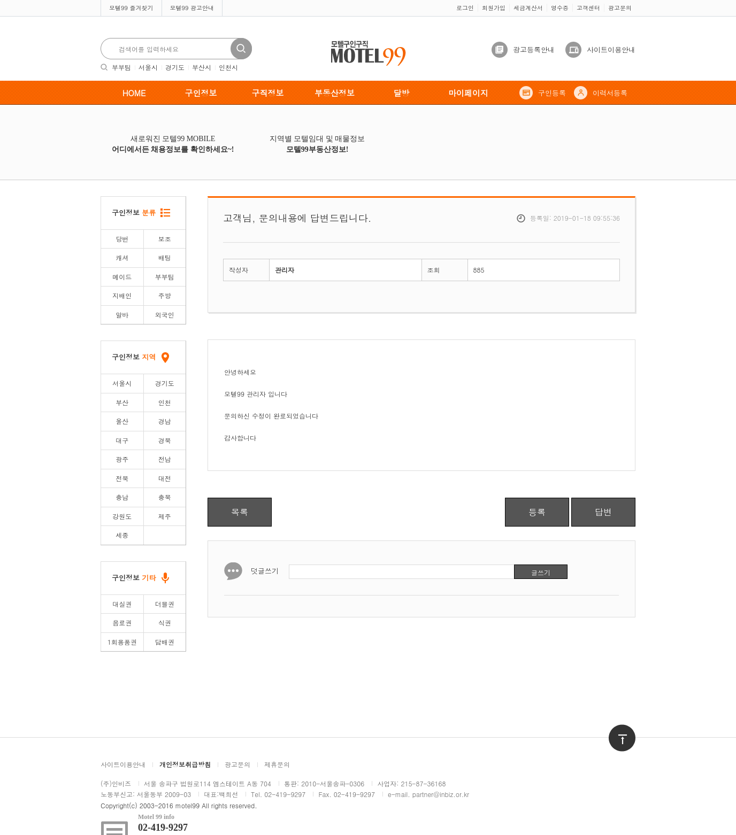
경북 (164, 440)
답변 (603, 512)
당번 (122, 238)
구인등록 (552, 93)
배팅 (164, 257)
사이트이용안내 (611, 49)
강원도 (122, 516)
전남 (164, 458)
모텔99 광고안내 (192, 8)
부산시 (201, 67)
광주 (122, 458)
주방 (164, 295)
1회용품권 (122, 641)
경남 (164, 421)
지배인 (122, 295)
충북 (164, 496)
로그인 (465, 8)
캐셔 (122, 257)
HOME (134, 92)
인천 (164, 402)
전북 (122, 478)
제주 (164, 516)
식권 (164, 622)
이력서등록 (610, 93)
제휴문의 (277, 764)
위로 (615, 729)
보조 (164, 238)
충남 (122, 496)
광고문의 (620, 8)
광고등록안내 (534, 49)
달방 (402, 92)
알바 (122, 314)
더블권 (164, 603)
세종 (122, 534)
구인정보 (201, 92)
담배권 (164, 641)
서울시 (148, 67)
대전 (164, 478)
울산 (122, 421)
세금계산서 (528, 8)
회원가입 (493, 8)
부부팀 (121, 67)
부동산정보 (335, 92)
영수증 (560, 8)
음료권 (122, 622)
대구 (122, 440)
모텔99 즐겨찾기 (131, 8)
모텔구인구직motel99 (361, 42)
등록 (537, 512)
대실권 (122, 603)
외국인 (164, 314)
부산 (122, 402)
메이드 (122, 276)
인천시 (228, 67)
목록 (239, 512)
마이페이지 (468, 92)
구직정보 (268, 92)
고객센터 (588, 8)
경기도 (175, 67)
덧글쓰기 (265, 571)
